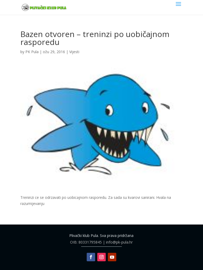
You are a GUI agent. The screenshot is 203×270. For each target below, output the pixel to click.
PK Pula (32, 51)
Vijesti (74, 51)
